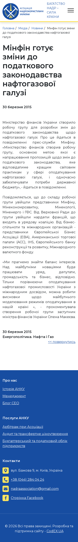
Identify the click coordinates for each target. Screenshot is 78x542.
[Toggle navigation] (71, 10)
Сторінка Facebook (27, 498)
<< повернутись (62, 342)
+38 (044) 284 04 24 (27, 480)
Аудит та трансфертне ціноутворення (35, 434)
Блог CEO (10, 403)
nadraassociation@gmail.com (35, 489)
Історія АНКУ (13, 389)
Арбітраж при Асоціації (22, 427)
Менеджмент (14, 396)
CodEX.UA (55, 531)
